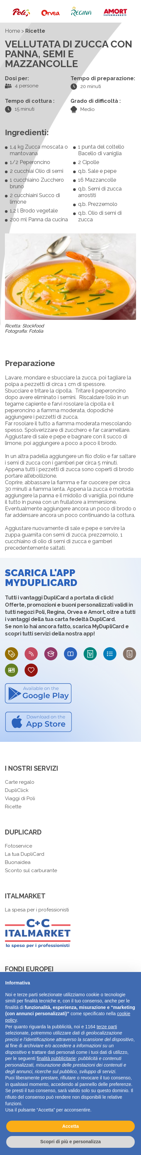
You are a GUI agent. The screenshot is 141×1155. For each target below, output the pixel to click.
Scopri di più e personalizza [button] (70, 1141)
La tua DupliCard (24, 854)
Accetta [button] (70, 1126)
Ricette (13, 807)
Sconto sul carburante (31, 870)
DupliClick (17, 790)
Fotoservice (18, 846)
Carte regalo (19, 782)
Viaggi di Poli (20, 798)
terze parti (107, 1026)
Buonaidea (17, 862)
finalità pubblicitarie (56, 1058)
